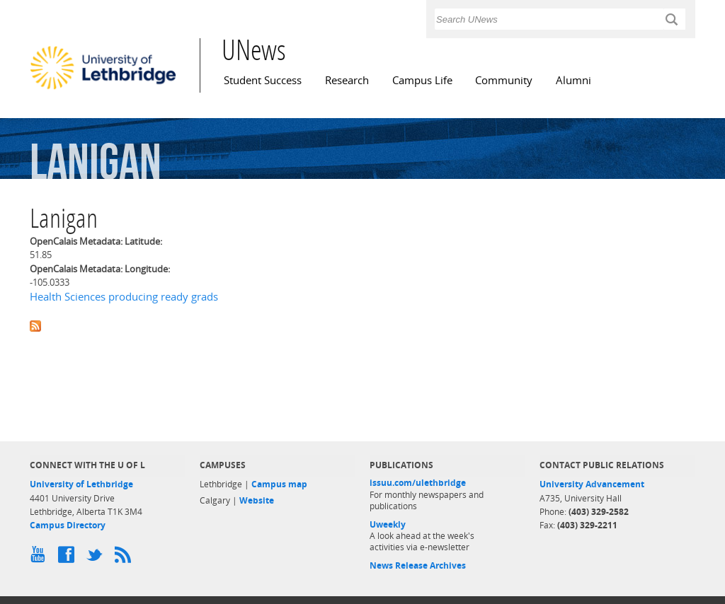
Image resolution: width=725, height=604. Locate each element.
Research (347, 80)
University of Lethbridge (81, 484)
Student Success (263, 80)
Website (256, 500)
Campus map (279, 484)
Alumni (573, 80)
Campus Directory (67, 525)
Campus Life (422, 80)
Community (503, 80)
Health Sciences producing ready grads (124, 296)
